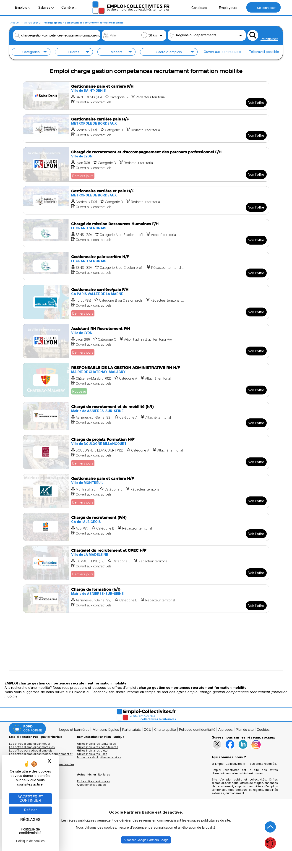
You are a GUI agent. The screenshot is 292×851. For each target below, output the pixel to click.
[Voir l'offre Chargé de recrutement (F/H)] (146, 527)
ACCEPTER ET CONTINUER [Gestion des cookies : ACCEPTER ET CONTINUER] (30, 798)
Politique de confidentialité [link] (30, 831)
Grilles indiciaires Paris (92, 754)
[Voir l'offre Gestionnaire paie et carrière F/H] (146, 96)
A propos (225, 729)
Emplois (22, 7)
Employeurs (225, 7)
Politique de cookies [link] (30, 841)
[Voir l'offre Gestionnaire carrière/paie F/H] (146, 302)
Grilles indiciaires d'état (92, 750)
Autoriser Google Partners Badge (146, 840)
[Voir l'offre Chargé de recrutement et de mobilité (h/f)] (146, 416)
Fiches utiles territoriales (93, 781)
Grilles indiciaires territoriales (96, 743)
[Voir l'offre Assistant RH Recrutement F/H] (146, 341)
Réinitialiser (269, 39)
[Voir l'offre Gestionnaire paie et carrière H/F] (146, 491)
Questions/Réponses (91, 784)
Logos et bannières (74, 729)
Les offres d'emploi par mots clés (32, 747)
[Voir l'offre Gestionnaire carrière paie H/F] (146, 128)
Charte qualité (165, 729)
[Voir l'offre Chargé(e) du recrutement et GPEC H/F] (146, 563)
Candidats (197, 7)
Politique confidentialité (197, 729)
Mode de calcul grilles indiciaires (99, 757)
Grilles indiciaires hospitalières (97, 747)
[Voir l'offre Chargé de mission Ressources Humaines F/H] (146, 233)
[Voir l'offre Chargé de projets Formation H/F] (146, 452)
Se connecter (263, 7)
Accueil (15, 22)
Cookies (263, 729)
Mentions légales (105, 729)
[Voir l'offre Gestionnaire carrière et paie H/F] (146, 200)
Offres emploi (32, 22)
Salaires (46, 7)
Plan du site (245, 729)
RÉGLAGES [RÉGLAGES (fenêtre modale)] (30, 820)
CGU (147, 729)
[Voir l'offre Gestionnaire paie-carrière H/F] (146, 266)
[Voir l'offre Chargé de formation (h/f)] (146, 599)
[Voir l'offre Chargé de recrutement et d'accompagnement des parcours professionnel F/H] (146, 164)
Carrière (69, 7)
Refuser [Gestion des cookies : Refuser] (30, 810)
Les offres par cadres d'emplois (30, 750)
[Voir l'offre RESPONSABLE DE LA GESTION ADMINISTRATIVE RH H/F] (146, 380)
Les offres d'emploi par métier (29, 743)
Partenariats (131, 729)
